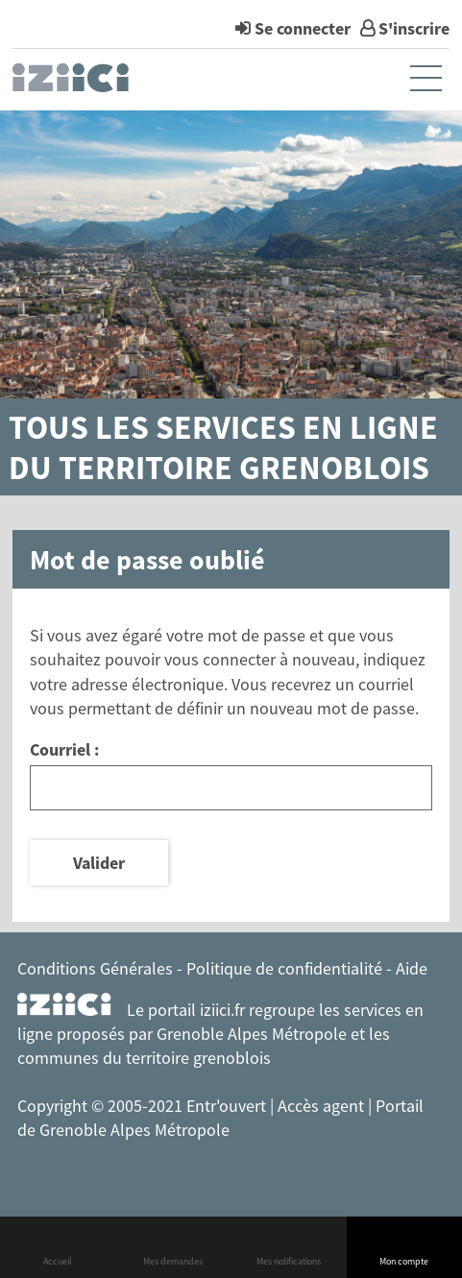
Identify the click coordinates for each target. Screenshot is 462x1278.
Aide (411, 968)
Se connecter (303, 28)
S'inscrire (414, 28)
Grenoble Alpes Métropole (252, 1034)
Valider (99, 863)
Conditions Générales (95, 968)
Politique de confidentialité (284, 968)
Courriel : (64, 749)
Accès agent (323, 1106)
